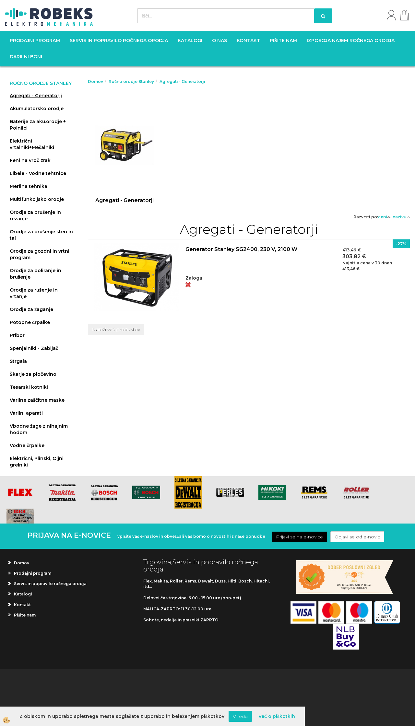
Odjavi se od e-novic (357, 537)
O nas (219, 40)
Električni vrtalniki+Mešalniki (32, 144)
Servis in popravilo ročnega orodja (119, 40)
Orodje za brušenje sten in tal (41, 235)
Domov (95, 81)
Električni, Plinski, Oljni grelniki (37, 461)
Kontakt (248, 40)
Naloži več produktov (116, 329)
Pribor (17, 335)
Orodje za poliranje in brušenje (35, 274)
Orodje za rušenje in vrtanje (34, 293)
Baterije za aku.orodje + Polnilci (38, 125)
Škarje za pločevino (33, 374)
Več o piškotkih (276, 716)
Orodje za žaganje (31, 309)
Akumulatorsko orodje (37, 108)
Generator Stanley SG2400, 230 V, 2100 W (241, 249)
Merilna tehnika (28, 186)
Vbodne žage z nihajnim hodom (39, 429)
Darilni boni (26, 57)
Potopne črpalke (30, 322)
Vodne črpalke (27, 445)
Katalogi (190, 40)
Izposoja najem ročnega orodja (351, 40)
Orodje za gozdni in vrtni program (39, 254)
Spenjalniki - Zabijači (35, 348)
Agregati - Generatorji (36, 95)
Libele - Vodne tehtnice (38, 173)
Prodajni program (35, 40)
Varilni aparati (26, 413)
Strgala (18, 361)
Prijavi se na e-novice (299, 537)
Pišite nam (283, 40)
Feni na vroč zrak (30, 160)
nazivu (401, 216)
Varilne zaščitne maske (37, 400)
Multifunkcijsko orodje (37, 199)
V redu (240, 716)
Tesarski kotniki (29, 387)
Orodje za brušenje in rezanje (35, 215)
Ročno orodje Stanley (131, 81)
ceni (384, 216)
